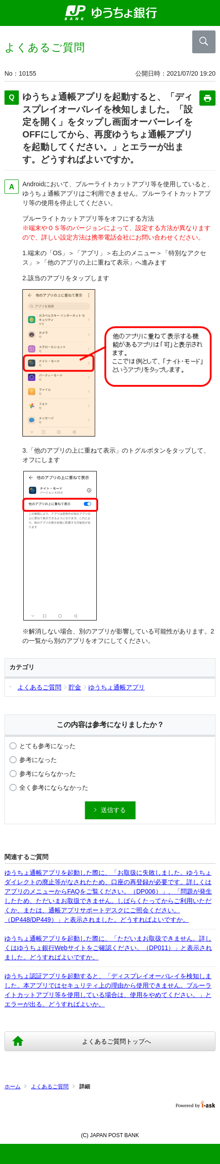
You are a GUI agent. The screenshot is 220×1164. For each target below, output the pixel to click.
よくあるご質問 (50, 1086)
